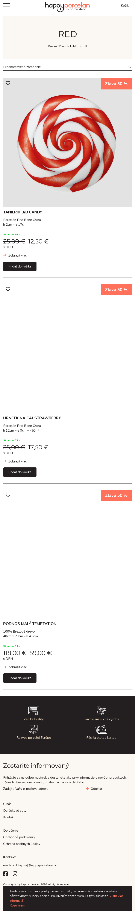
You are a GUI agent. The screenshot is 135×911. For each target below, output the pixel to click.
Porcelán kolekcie (69, 46)
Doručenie (10, 830)
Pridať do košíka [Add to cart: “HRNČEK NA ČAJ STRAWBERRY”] (19, 472)
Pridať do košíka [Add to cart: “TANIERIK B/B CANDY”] (19, 266)
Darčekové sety (14, 810)
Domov (52, 46)
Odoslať (96, 789)
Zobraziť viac (17, 255)
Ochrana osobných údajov (21, 844)
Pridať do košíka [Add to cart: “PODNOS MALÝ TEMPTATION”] (19, 678)
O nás (7, 804)
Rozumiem (17, 905)
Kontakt (9, 817)
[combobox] (67, 68)
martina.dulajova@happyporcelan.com (31, 865)
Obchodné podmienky (19, 837)
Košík (125, 5)
